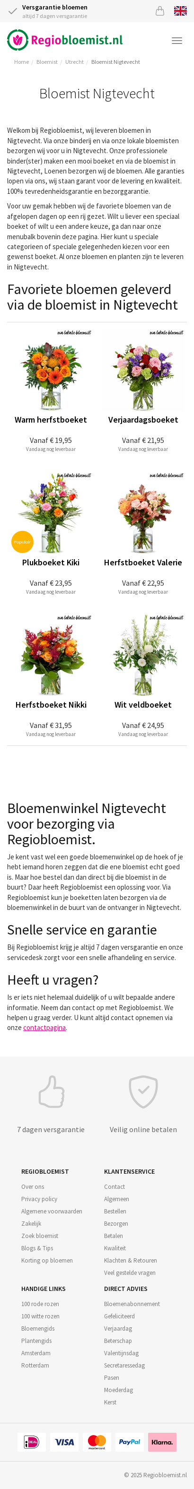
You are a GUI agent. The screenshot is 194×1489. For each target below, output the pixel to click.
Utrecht (74, 61)
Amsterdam (36, 1353)
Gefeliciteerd (119, 1316)
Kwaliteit (115, 1248)
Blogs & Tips (37, 1248)
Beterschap (118, 1341)
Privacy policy (39, 1199)
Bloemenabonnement (132, 1304)
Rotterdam (35, 1365)
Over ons (32, 1187)
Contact (114, 1187)
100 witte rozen (40, 1316)
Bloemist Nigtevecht (115, 61)
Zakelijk (31, 1224)
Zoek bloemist (39, 1236)
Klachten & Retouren (130, 1260)
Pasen (111, 1378)
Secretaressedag (124, 1365)
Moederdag (118, 1390)
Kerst (110, 1402)
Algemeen (116, 1199)
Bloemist (47, 61)
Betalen (113, 1236)
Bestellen (115, 1211)
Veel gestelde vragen (130, 1273)
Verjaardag (118, 1329)
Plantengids (36, 1341)
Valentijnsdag (121, 1353)
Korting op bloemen (47, 1260)
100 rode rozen (40, 1304)
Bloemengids (37, 1329)
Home (21, 61)
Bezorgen (116, 1224)
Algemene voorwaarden (51, 1211)
